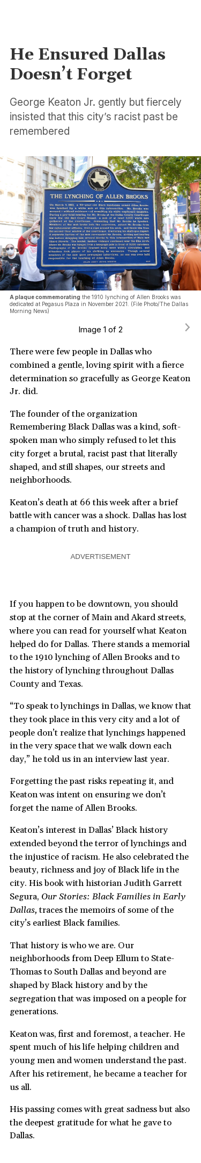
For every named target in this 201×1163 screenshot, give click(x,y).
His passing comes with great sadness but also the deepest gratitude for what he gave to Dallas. (100, 1123)
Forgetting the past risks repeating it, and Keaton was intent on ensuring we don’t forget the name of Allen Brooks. (92, 795)
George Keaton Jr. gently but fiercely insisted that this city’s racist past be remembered (96, 116)
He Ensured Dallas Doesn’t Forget (88, 64)
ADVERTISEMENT (101, 557)
